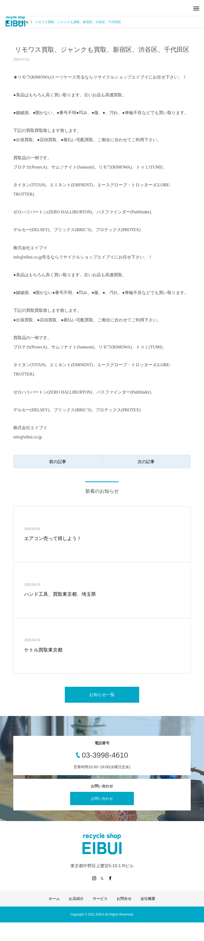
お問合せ (124, 898)
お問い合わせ (102, 798)
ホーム (54, 898)
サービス (100, 898)
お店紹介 (76, 898)
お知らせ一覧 (102, 694)
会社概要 (148, 898)
